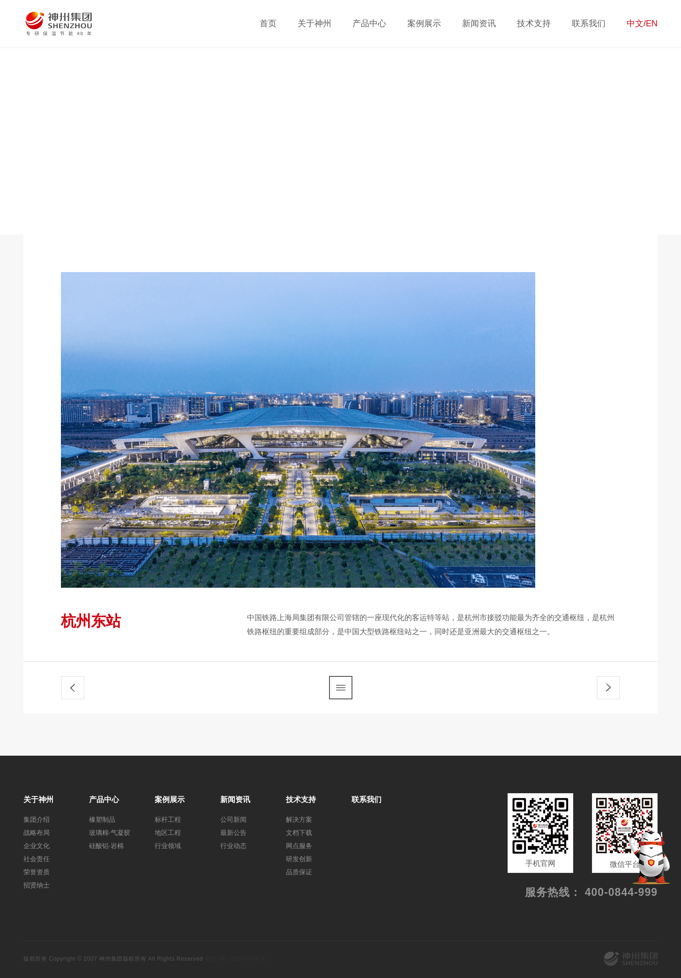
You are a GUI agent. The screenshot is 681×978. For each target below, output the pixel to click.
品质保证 (299, 872)
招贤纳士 (36, 885)
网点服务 (299, 845)
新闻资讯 (479, 23)
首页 (268, 23)
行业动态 (233, 845)
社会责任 (36, 859)
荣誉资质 (36, 872)
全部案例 (444, 175)
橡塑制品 (102, 819)
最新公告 (233, 832)
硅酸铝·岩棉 (106, 845)
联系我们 (589, 23)
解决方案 (299, 819)
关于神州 (314, 23)
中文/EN (642, 23)
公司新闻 (233, 819)
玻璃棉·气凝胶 (109, 832)
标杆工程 (507, 175)
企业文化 (36, 845)
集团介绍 (36, 819)
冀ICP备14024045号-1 (235, 958)
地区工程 (570, 175)
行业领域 (634, 175)
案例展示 (424, 23)
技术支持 (534, 23)
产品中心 (369, 23)
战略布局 (36, 832)
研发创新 (299, 859)
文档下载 (299, 832)
